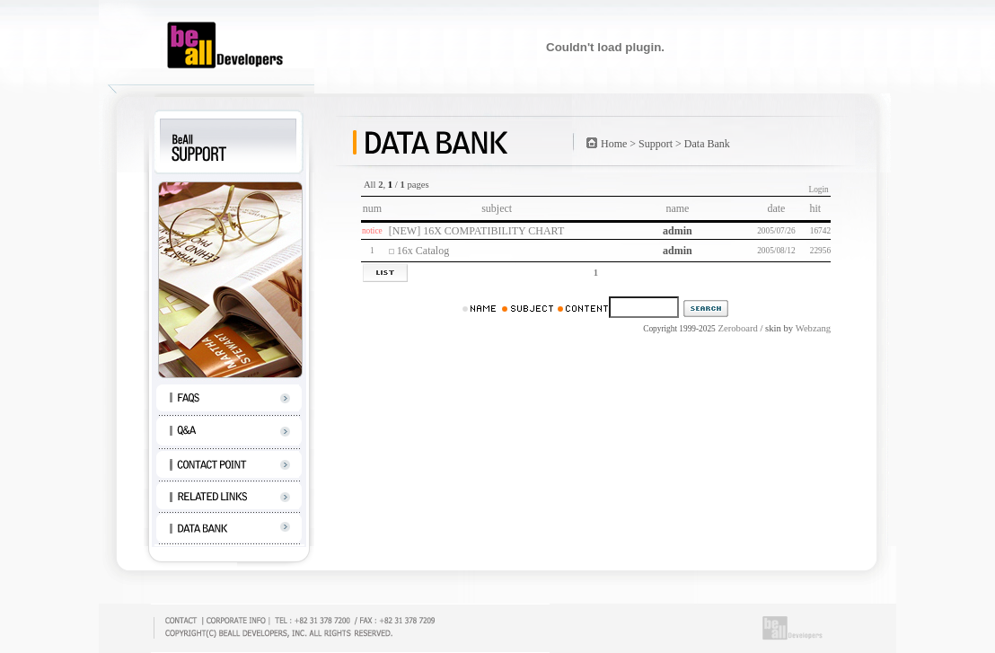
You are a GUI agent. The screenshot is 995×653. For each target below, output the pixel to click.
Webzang (813, 328)
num (372, 208)
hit (819, 208)
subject (496, 208)
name (677, 208)
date (776, 208)
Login (818, 189)
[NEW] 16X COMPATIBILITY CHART (476, 231)
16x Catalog (423, 250)
